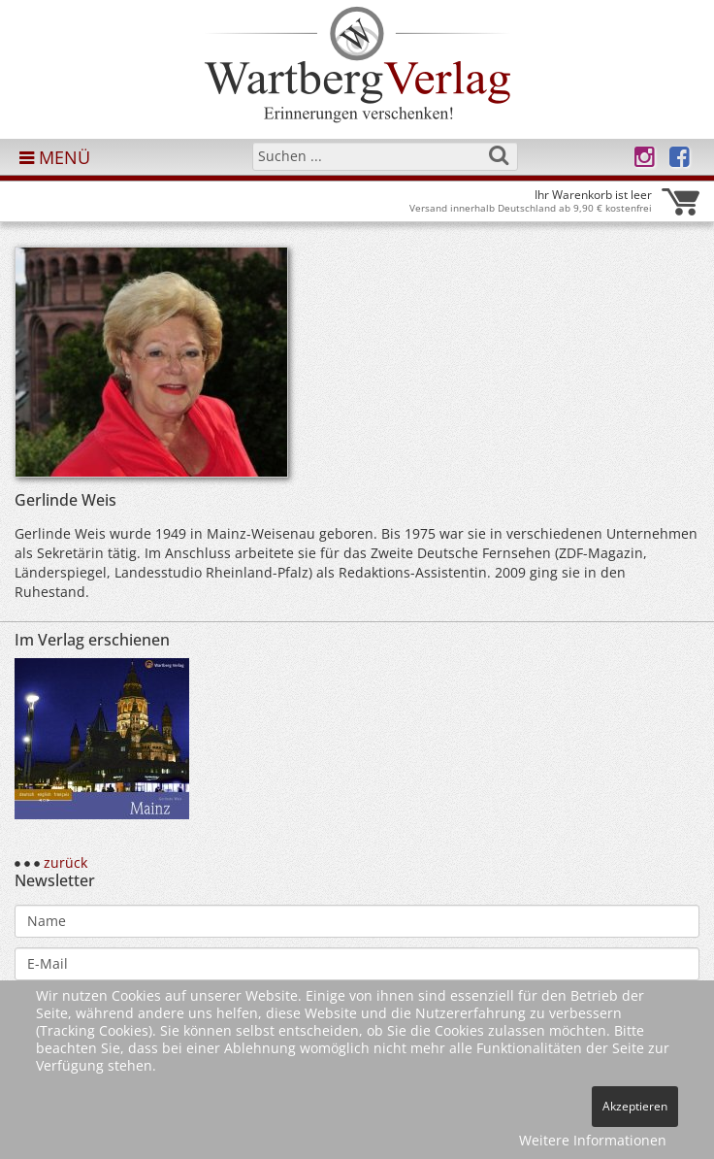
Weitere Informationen (592, 1140)
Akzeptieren (634, 1106)
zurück (65, 862)
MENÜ (54, 157)
